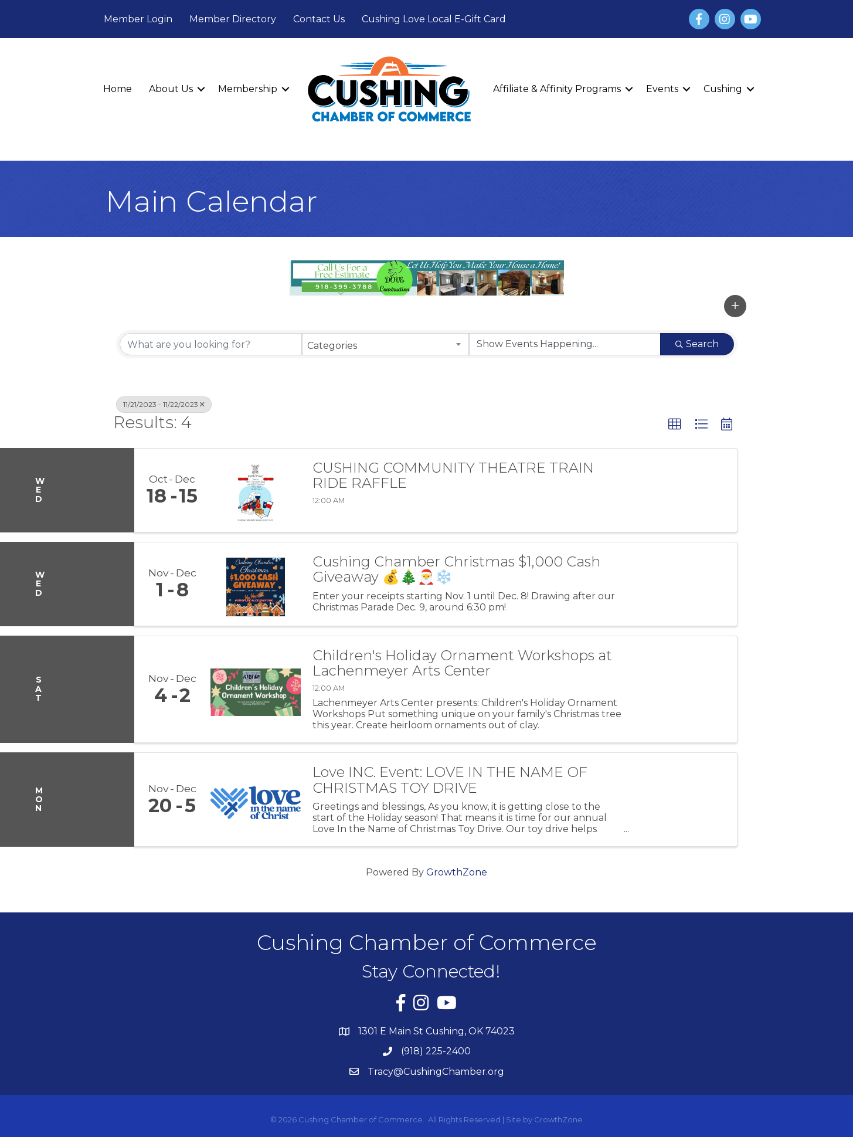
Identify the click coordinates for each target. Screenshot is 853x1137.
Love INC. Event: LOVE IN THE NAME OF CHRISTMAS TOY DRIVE (449, 780)
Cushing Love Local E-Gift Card (434, 19)
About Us (171, 88)
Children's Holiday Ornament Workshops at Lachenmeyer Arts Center (462, 663)
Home (117, 88)
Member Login (138, 19)
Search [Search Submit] (697, 343)
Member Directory (232, 19)
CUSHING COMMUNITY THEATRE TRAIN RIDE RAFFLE (453, 475)
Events (662, 88)
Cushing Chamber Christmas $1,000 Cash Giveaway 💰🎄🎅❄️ (456, 569)
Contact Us (319, 19)
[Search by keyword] (211, 344)
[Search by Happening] (565, 344)
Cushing (723, 88)
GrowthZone (456, 872)
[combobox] (385, 344)
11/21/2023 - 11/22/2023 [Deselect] (164, 404)
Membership (247, 88)
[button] (735, 306)
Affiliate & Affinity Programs (557, 88)
